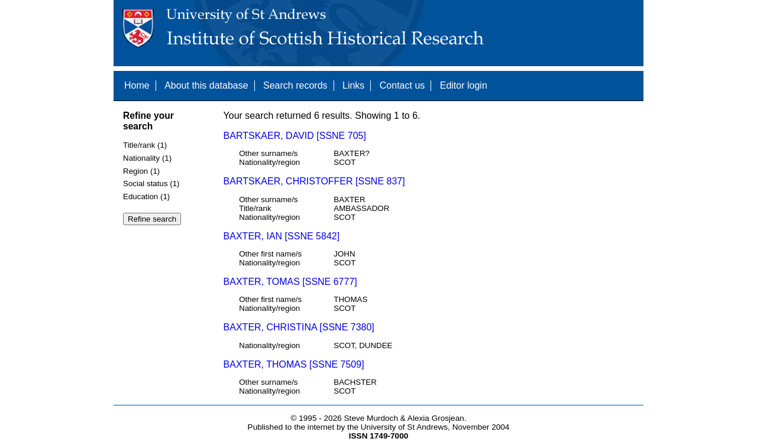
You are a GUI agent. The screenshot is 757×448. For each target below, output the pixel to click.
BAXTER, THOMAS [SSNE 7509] (294, 364)
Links (353, 85)
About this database (206, 85)
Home (137, 85)
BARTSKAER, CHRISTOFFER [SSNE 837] (314, 181)
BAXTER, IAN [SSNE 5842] (282, 236)
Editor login (463, 85)
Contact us (402, 85)
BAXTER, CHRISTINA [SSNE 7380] (299, 327)
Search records (295, 85)
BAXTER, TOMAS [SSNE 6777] (290, 282)
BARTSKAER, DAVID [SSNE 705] (295, 136)
